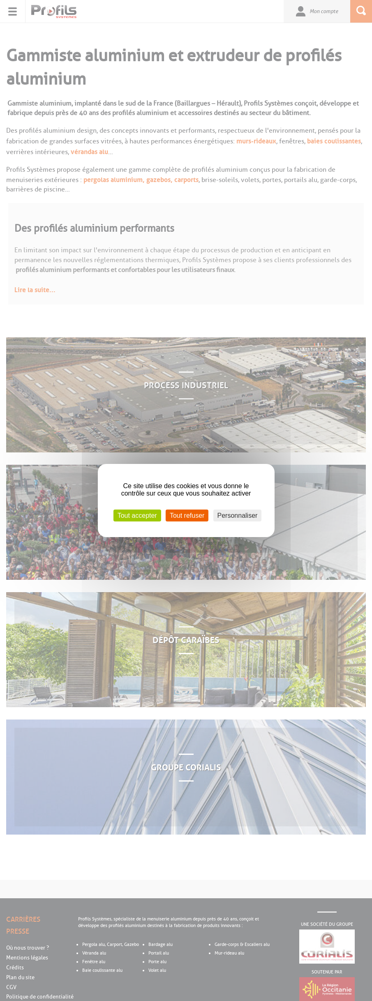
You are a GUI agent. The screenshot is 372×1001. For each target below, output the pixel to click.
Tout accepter (137, 515)
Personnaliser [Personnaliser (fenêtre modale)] (237, 515)
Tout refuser (187, 515)
